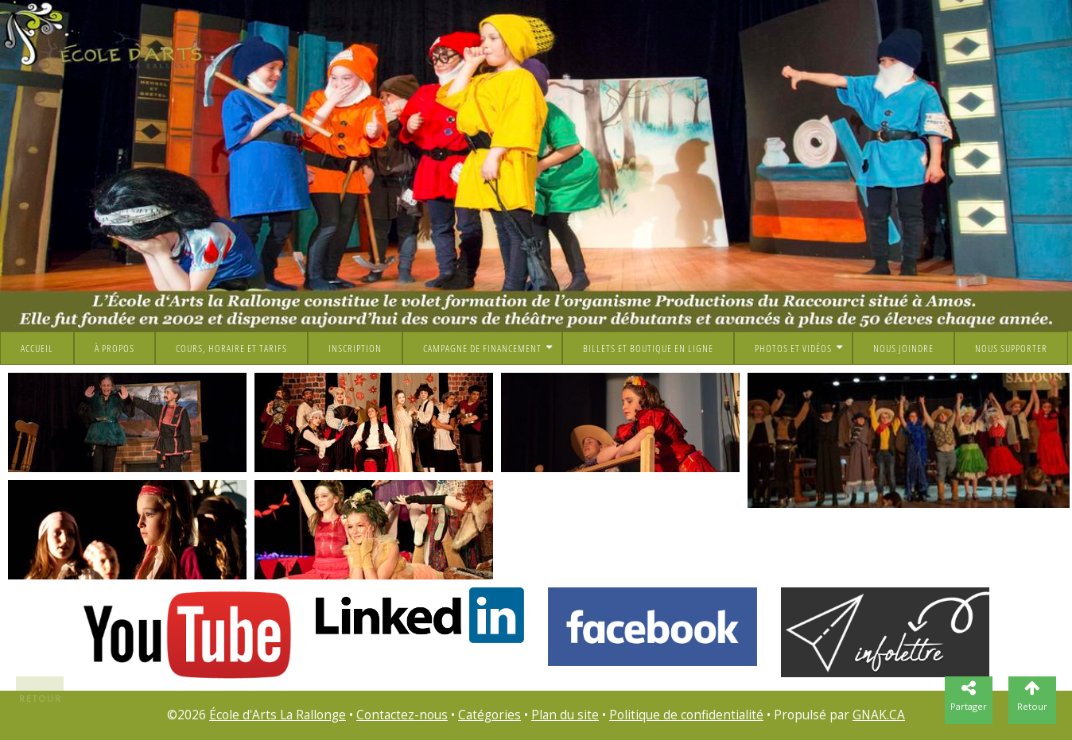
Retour (40, 698)
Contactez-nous (402, 715)
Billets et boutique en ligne (648, 348)
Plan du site (565, 715)
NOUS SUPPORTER (1011, 348)
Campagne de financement (482, 348)
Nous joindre (903, 348)
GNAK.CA (879, 715)
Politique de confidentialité (686, 715)
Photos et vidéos (793, 348)
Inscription (355, 348)
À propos (114, 348)
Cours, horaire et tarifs (231, 348)
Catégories (489, 715)
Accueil (37, 348)
